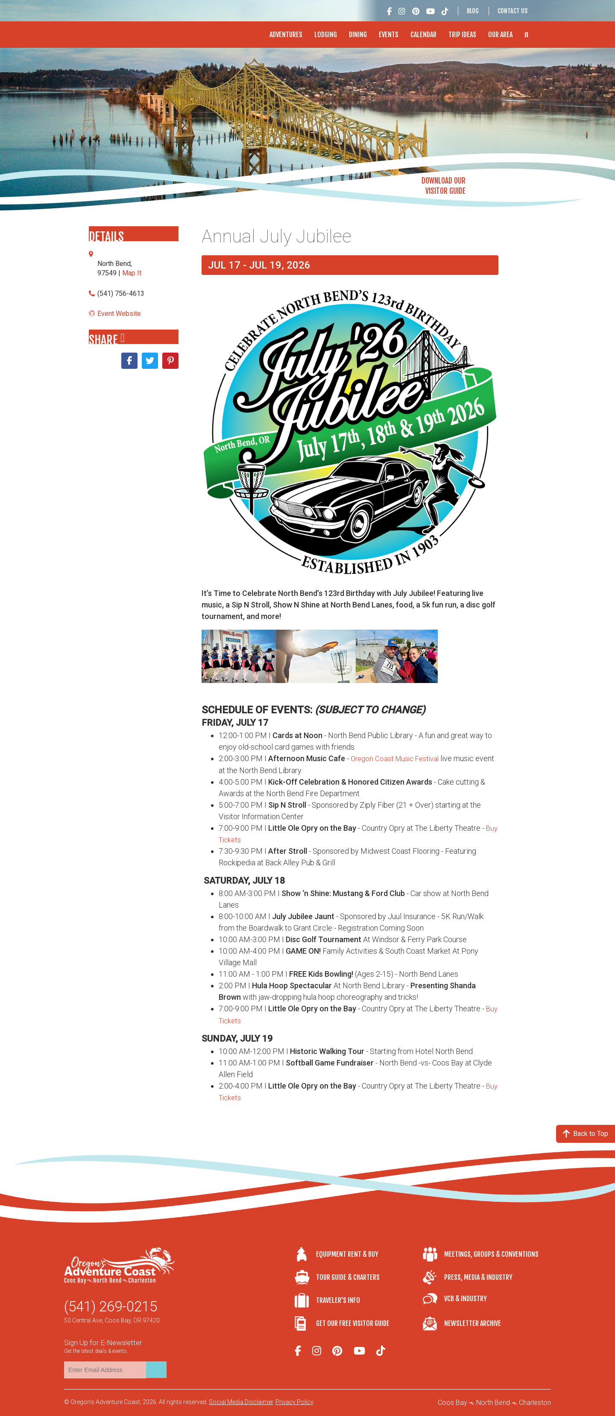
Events (388, 34)
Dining (358, 34)
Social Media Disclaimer (241, 1401)
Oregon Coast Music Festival (398, 758)
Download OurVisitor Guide (444, 186)
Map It (131, 273)
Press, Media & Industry (478, 1277)
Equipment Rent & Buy (347, 1254)
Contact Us (512, 11)
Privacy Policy (294, 1401)
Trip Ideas (462, 34)
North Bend (493, 1402)
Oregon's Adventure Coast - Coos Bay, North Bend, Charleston (119, 30)
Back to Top (585, 1133)
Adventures (285, 34)
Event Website (119, 313)
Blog (473, 11)
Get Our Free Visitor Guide (353, 1323)
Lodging (325, 34)
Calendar (423, 34)
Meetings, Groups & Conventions (491, 1254)
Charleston (535, 1402)
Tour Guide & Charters (348, 1277)
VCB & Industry (465, 1298)
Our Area (500, 34)
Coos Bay (452, 1402)
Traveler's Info (338, 1300)
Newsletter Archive (472, 1323)
